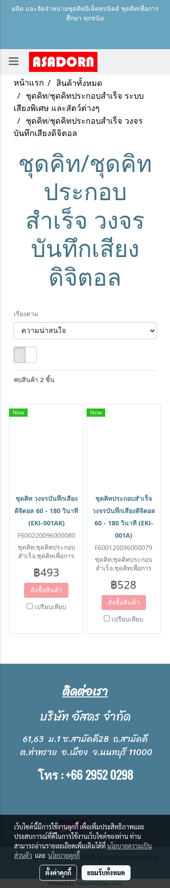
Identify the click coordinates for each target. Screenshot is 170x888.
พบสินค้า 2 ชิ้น (34, 379)
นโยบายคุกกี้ (64, 855)
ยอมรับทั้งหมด (106, 872)
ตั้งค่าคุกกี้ (58, 872)
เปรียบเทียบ (50, 606)
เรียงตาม (29, 313)
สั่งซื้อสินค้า (46, 589)
